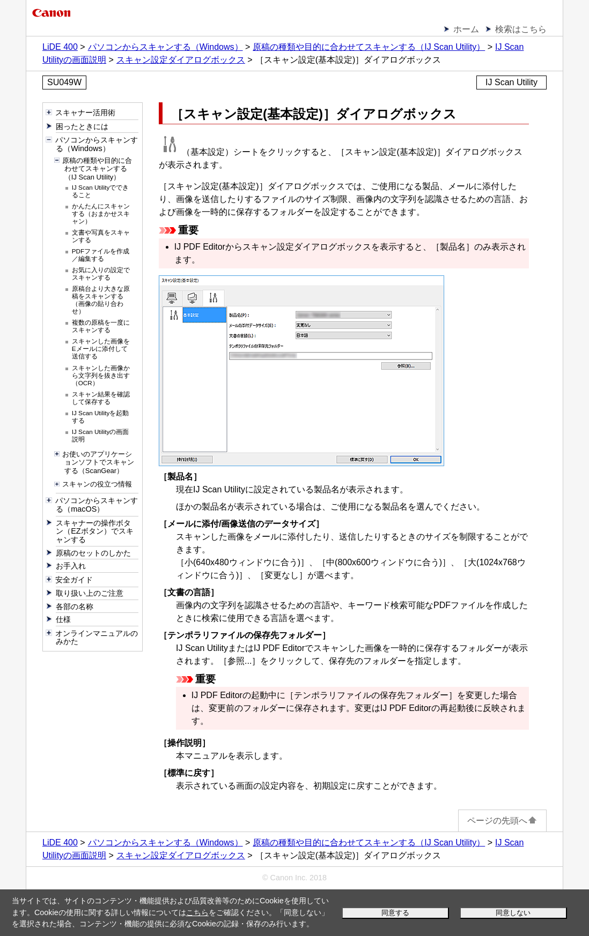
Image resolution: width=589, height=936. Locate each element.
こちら (197, 912)
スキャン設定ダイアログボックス (180, 59)
